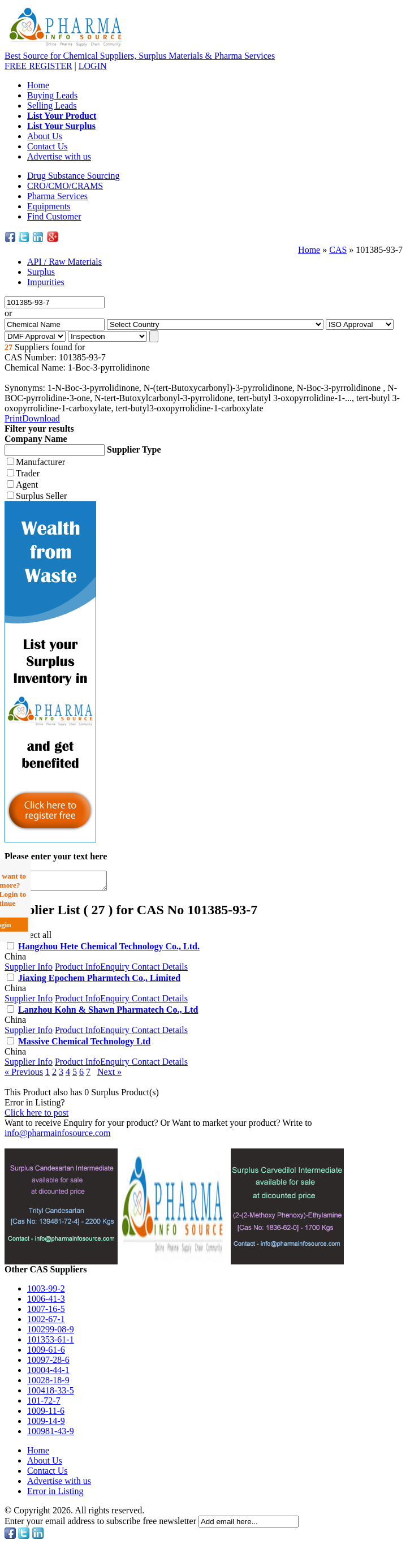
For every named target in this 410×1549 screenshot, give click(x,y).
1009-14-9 (46, 1424)
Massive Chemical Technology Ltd (84, 1044)
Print (13, 418)
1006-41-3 (46, 1302)
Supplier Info (29, 970)
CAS (338, 250)
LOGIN (93, 66)
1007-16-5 (46, 1312)
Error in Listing (55, 1494)
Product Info (77, 970)
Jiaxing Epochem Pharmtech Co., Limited (99, 981)
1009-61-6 (46, 1353)
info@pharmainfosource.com (58, 1136)
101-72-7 (44, 1404)
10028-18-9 (48, 1383)
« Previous (24, 1075)
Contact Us (47, 146)
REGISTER (38, 66)
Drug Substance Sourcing (73, 175)
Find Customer (54, 216)
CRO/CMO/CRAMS (65, 186)
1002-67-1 (46, 1322)
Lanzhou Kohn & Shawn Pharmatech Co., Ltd (108, 1013)
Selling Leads (52, 105)
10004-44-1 (48, 1373)
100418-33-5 (50, 1394)
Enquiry (116, 970)
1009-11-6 (45, 1414)
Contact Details (160, 970)
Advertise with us (59, 156)
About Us (44, 136)
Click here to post (36, 1116)
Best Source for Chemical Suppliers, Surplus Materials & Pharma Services (140, 56)
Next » (109, 1075)
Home (38, 85)
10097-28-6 (48, 1363)
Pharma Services (57, 196)
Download (41, 418)
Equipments (48, 206)
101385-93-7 (379, 250)
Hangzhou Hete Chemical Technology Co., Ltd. (109, 949)
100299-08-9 (50, 1332)
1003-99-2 (46, 1292)
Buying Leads (52, 95)
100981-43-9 (50, 1434)
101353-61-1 (50, 1343)
